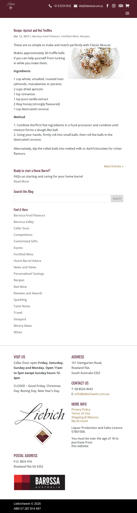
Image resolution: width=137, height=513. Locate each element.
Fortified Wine (70, 36)
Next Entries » (113, 166)
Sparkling (20, 300)
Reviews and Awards (28, 293)
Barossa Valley (24, 222)
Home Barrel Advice (27, 261)
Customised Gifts (26, 241)
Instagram (113, 6)
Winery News (23, 326)
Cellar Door (22, 228)
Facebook (107, 6)
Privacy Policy (80, 409)
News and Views (25, 267)
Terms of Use (80, 413)
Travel (18, 313)
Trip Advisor (121, 6)
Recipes (85, 36)
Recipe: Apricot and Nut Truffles (33, 30)
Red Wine (20, 287)
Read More (21, 181)
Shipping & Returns (84, 417)
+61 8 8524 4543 (60, 6)
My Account (79, 421)
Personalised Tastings (29, 274)
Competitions (23, 235)
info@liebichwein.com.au (90, 6)
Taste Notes (22, 306)
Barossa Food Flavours (46, 36)
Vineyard (20, 319)
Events (18, 248)
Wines (18, 332)
